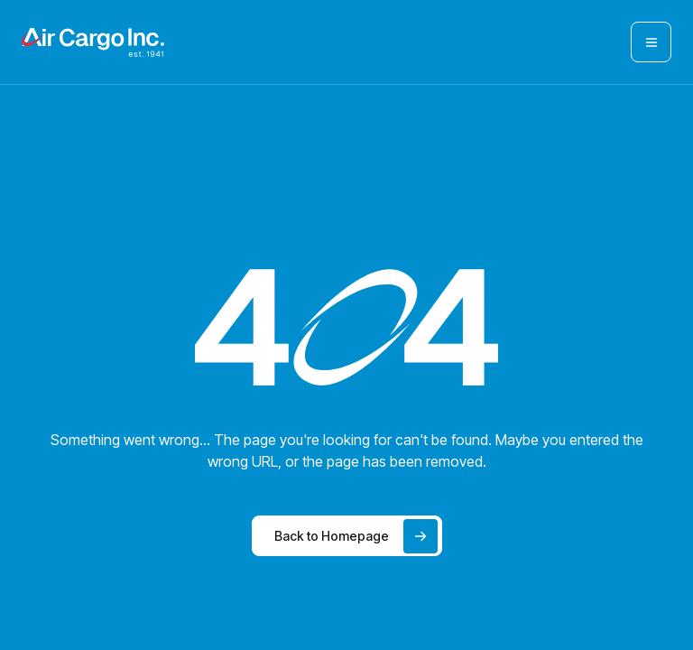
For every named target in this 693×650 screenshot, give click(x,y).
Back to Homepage (356, 536)
